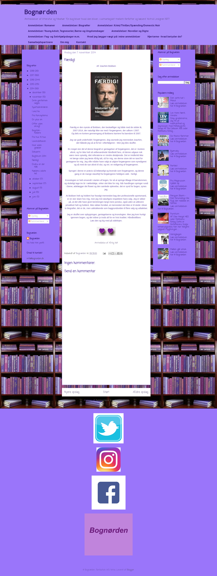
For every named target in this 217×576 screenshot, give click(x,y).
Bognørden (40, 12)
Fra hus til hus (39, 137)
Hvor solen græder (37, 147)
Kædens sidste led (39, 172)
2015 (32, 84)
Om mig (64, 42)
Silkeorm (36, 152)
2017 (32, 75)
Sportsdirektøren (40, 107)
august (36, 188)
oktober (36, 179)
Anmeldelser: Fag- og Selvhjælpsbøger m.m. (54, 36)
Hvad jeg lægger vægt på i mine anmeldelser (113, 36)
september (37, 183)
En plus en (37, 119)
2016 (32, 80)
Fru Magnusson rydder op (177, 182)
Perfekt (173, 165)
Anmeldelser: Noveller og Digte (130, 30)
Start (106, 392)
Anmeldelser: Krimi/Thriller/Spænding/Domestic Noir (128, 25)
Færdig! (35, 160)
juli (34, 192)
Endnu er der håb (38, 166)
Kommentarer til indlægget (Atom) (112, 400)
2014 (32, 88)
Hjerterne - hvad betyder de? (165, 36)
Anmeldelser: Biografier (76, 25)
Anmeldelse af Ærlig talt (106, 243)
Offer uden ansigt (37, 125)
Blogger (130, 569)
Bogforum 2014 (39, 156)
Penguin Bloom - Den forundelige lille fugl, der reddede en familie (179, 199)
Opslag (33, 216)
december (37, 92)
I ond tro (36, 111)
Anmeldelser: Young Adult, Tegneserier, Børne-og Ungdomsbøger (66, 30)
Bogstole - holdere (36, 132)
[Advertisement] (106, 364)
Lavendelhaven (39, 141)
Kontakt (81, 42)
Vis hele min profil (35, 243)
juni (34, 196)
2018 (32, 71)
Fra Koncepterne (40, 115)
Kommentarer (36, 221)
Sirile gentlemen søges (40, 102)
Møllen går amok (178, 249)
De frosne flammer (179, 136)
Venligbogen (176, 234)
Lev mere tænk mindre (177, 114)
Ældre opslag (140, 392)
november (37, 97)
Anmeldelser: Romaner (41, 25)
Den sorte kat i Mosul (177, 99)
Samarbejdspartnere (40, 42)
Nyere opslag (71, 392)
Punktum (174, 214)
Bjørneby (174, 151)
